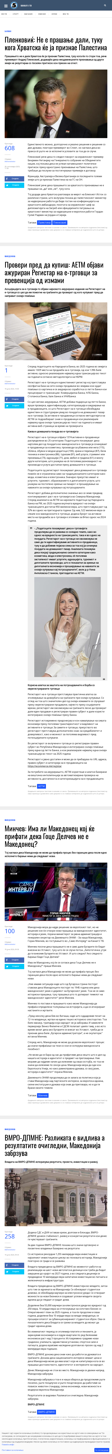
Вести (4, 14)
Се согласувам (101, 1450)
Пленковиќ (59, 222)
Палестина (44, 222)
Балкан (8, 31)
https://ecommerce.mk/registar (45, 766)
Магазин (28, 14)
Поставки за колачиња (12, 1450)
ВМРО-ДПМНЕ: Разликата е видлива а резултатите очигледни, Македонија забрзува (55, 1145)
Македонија (10, 256)
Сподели (12, 178)
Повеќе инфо (8, 1444)
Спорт (16, 14)
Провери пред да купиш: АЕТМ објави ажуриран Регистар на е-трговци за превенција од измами (54, 272)
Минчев (42, 1095)
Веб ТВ (66, 14)
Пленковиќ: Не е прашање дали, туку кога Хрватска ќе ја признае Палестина (56, 43)
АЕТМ (41, 786)
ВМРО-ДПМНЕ (46, 1412)
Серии (54, 14)
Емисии (42, 14)
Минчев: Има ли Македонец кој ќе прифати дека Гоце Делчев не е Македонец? (49, 836)
